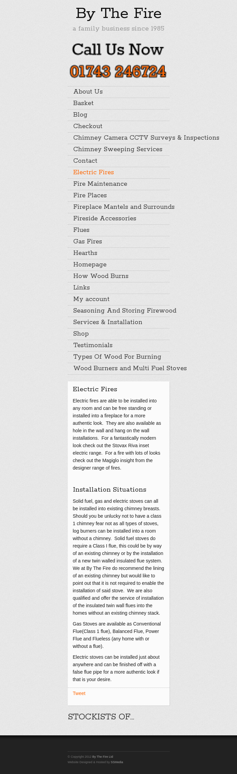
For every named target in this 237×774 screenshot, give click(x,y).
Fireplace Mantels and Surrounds (121, 207)
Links (81, 288)
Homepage (89, 265)
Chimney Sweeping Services (117, 149)
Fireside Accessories (104, 219)
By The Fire (119, 13)
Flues (81, 230)
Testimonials (93, 345)
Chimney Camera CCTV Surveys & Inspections (121, 138)
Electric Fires (93, 172)
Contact (85, 161)
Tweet (79, 693)
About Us (88, 92)
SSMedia (117, 762)
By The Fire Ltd (102, 756)
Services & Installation (107, 322)
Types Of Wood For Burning (117, 357)
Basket (83, 103)
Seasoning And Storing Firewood (121, 311)
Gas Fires (87, 242)
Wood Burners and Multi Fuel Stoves (121, 368)
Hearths (85, 253)
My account (91, 299)
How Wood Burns (101, 276)
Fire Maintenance (100, 184)
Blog (80, 115)
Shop (81, 334)
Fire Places (90, 196)
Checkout (87, 126)
